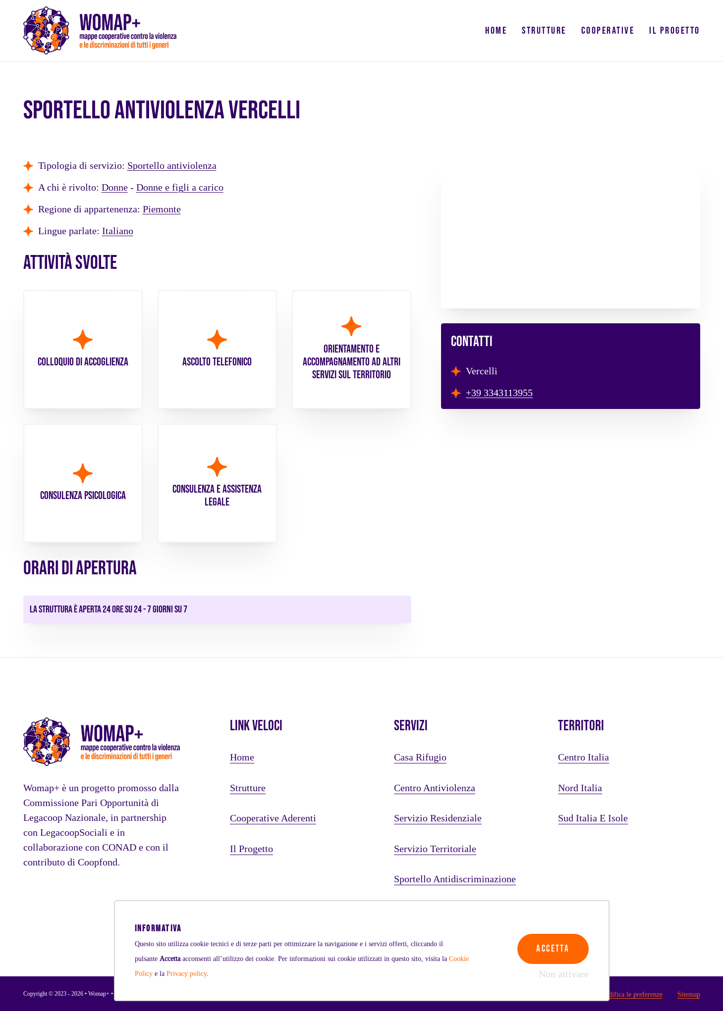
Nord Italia (580, 788)
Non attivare (564, 974)
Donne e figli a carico (179, 187)
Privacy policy (187, 973)
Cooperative (608, 31)
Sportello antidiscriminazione (455, 879)
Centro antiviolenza (434, 788)
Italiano (117, 231)
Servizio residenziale (438, 818)
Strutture (544, 31)
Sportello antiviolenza (172, 165)
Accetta (551, 945)
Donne (115, 187)
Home (496, 31)
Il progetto (674, 31)
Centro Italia (583, 757)
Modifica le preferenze (631, 994)
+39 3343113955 (499, 393)
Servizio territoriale (435, 849)
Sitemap (688, 994)
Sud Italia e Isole (593, 818)
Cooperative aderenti (273, 818)
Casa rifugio (420, 757)
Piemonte (162, 209)
